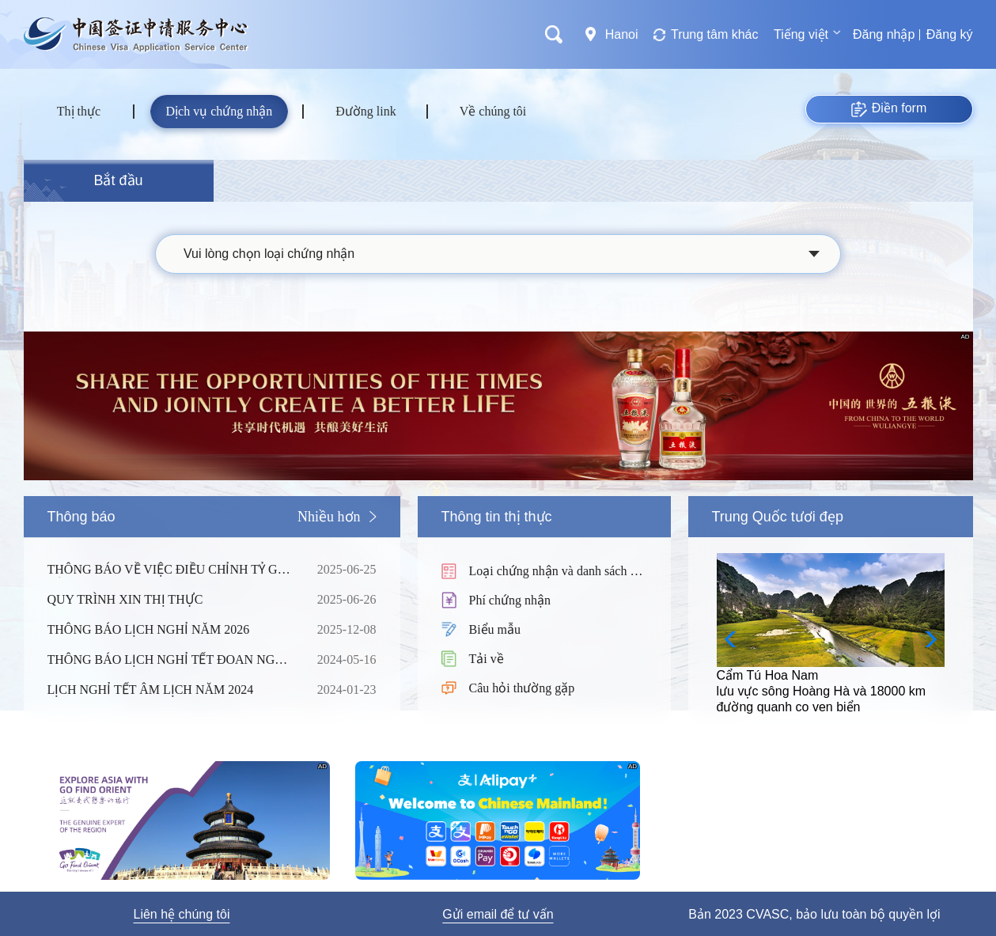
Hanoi (621, 34)
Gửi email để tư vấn (497, 914)
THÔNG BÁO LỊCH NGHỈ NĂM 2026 (170, 630)
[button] (926, 639)
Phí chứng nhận (510, 600)
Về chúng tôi (493, 111)
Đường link (365, 111)
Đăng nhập (884, 34)
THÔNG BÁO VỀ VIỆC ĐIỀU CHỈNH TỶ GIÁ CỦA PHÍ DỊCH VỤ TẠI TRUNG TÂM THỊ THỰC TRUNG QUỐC (170, 570)
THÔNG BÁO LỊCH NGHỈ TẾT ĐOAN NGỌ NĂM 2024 (170, 660)
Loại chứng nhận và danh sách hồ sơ (557, 572)
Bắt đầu (117, 180)
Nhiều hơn (329, 517)
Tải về (486, 658)
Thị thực (78, 111)
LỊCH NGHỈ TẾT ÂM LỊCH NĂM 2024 (170, 690)
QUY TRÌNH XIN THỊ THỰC (170, 600)
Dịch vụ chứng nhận (219, 111)
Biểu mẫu (495, 629)
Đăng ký (949, 34)
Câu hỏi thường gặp (522, 688)
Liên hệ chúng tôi (181, 914)
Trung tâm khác (715, 34)
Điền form (888, 109)
